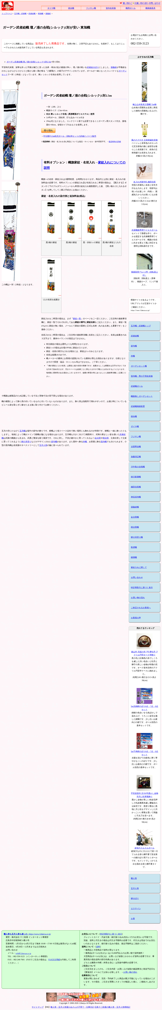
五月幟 (22, 431)
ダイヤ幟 (51, 8)
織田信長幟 (136, 487)
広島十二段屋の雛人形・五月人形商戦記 (112, 1007)
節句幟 (54, 442)
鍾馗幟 (134, 557)
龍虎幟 (134, 547)
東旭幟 (40, 14)
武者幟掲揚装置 (138, 406)
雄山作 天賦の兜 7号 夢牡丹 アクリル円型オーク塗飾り (144, 651)
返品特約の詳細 (115, 142)
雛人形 (134, 878)
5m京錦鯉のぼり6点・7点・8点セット (144, 706)
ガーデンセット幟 (139, 366)
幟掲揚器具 (150, 8)
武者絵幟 (32, 14)
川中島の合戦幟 (138, 467)
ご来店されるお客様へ (141, 608)
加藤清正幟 (136, 457)
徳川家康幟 (136, 477)
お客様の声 (136, 618)
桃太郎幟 (135, 527)
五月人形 (43, 445)
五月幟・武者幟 (20, 14)
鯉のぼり (135, 898)
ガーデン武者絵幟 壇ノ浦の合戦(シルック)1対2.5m (29, 62)
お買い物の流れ (138, 598)
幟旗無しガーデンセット (142, 396)
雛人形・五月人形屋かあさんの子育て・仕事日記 (72, 1007)
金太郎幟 (135, 517)
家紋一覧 (77, 319)
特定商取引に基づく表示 (142, 587)
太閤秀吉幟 (136, 447)
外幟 (85, 442)
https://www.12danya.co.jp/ (27, 934)
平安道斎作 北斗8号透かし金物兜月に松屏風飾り (144, 793)
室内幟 (104, 442)
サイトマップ (38, 1007)
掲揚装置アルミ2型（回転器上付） (144, 272)
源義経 (48, 14)
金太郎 (98, 438)
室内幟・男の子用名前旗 (142, 376)
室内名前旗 (111, 8)
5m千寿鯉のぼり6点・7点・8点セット (144, 751)
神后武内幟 (136, 497)
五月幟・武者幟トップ (141, 326)
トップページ (7, 14)
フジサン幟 (91, 8)
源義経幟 (135, 507)
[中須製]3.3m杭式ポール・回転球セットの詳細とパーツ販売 (69, 136)
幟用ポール (131, 8)
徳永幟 (71, 8)
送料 (98, 947)
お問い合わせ (137, 577)
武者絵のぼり (93, 67)
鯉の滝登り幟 (137, 537)
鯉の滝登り (26, 442)
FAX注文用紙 (54, 960)
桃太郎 (106, 438)
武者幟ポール (137, 386)
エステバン (136, 908)
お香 (133, 919)
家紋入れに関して (139, 567)
